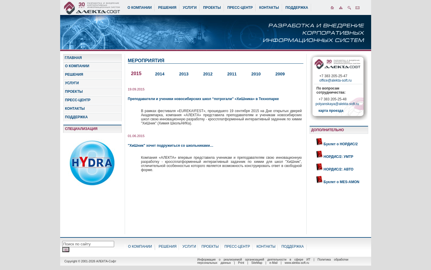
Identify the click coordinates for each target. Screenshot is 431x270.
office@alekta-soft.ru (336, 80)
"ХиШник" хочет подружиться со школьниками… (171, 146)
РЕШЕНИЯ (167, 8)
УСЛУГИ (190, 8)
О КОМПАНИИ (140, 8)
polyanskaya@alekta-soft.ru (337, 104)
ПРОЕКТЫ (212, 8)
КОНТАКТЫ (269, 8)
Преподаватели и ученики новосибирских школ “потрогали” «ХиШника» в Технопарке (203, 99)
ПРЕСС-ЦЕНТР (240, 8)
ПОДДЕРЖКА (296, 8)
